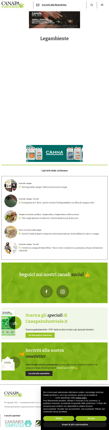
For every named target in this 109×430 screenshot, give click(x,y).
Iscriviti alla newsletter (39, 373)
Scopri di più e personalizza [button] (75, 424)
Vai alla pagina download (40, 335)
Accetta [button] (91, 418)
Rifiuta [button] (59, 418)
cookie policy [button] (81, 398)
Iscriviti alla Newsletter (54, 5)
